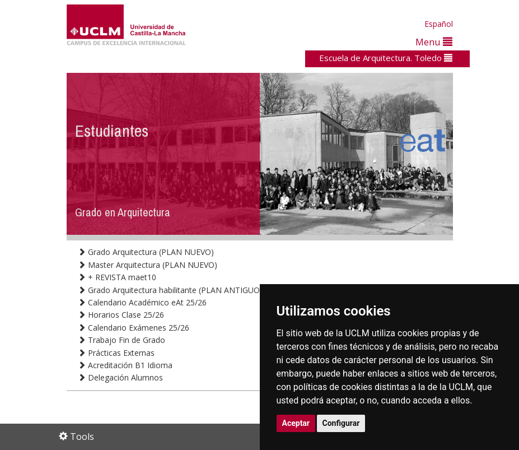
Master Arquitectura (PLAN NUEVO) (147, 264)
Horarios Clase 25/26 (121, 314)
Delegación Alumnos (120, 377)
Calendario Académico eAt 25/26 (142, 302)
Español (438, 23)
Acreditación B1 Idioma (125, 365)
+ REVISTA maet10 (117, 277)
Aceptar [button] (296, 423)
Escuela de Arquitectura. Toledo (385, 57)
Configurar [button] (341, 423)
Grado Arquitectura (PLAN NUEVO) (146, 252)
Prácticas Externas (116, 352)
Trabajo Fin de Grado (121, 340)
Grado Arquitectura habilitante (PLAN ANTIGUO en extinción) (193, 290)
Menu (433, 41)
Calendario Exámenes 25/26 (133, 327)
